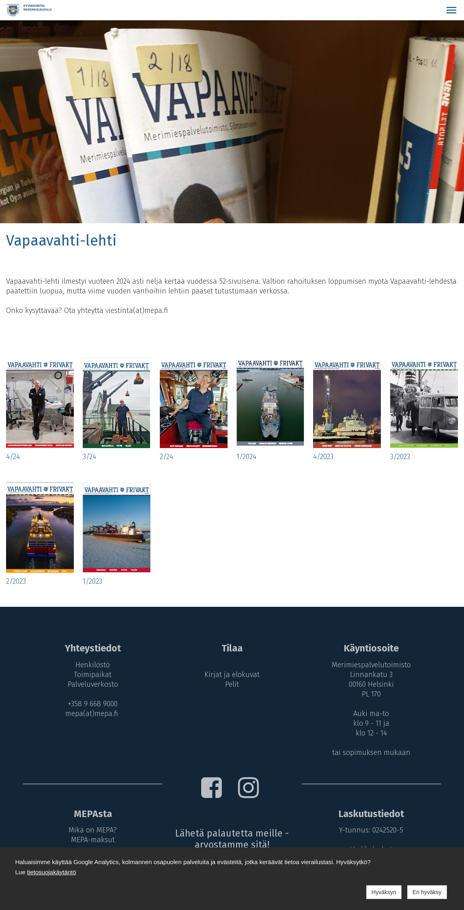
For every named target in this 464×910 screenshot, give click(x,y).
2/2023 (16, 581)
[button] (451, 10)
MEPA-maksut (91, 839)
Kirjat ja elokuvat (232, 674)
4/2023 (323, 456)
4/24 (13, 456)
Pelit (232, 684)
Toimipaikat (91, 674)
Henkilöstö (91, 664)
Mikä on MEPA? (91, 830)
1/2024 (246, 456)
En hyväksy (427, 892)
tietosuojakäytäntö (51, 872)
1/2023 (92, 581)
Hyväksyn (384, 892)
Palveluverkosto (91, 684)
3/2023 (400, 456)
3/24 (89, 456)
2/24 (166, 456)
